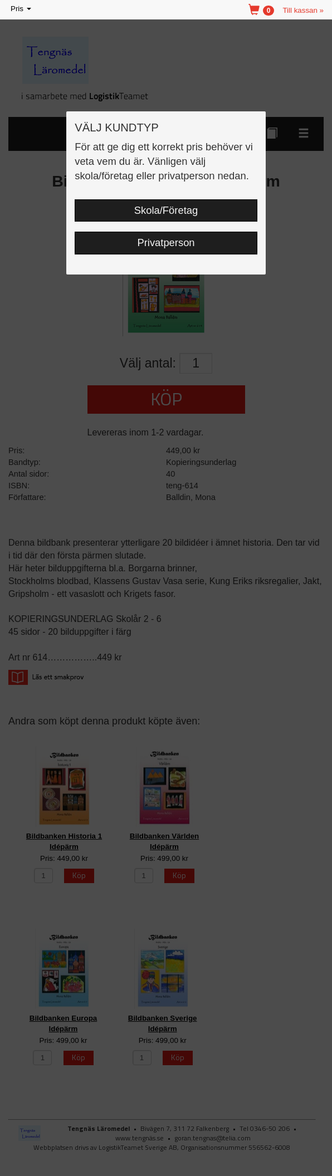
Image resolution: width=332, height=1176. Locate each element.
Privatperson (165, 242)
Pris (21, 9)
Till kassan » (303, 10)
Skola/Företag (166, 210)
